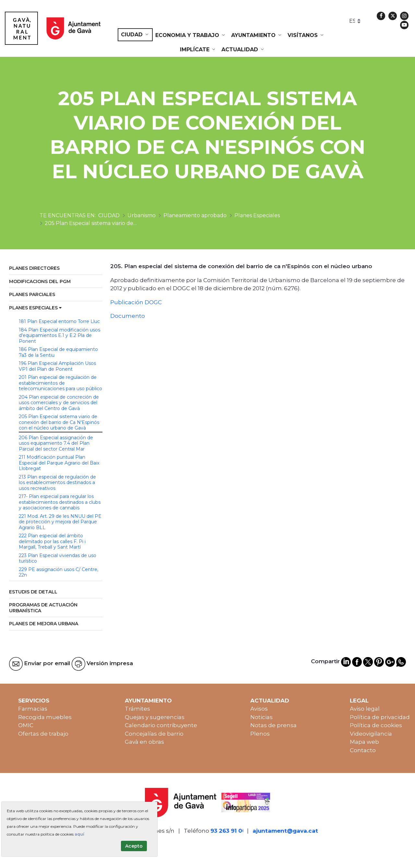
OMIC (25, 725)
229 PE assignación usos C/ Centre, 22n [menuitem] (58, 572)
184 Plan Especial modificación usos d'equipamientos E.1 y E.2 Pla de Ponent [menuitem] (59, 335)
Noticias (261, 717)
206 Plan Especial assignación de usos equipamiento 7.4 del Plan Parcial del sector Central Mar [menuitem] (56, 443)
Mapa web (364, 742)
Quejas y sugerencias (154, 717)
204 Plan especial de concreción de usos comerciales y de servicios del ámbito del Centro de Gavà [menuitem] (59, 402)
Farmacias (32, 708)
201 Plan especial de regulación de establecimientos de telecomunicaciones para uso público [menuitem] (60, 383)
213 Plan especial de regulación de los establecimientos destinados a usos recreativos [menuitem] (57, 482)
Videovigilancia (371, 733)
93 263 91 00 (228, 830)
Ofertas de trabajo (43, 733)
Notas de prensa (273, 725)
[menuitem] (135, 34)
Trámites (137, 708)
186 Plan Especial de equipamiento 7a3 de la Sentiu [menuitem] (58, 352)
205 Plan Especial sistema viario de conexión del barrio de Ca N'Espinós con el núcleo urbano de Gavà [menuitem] (59, 422)
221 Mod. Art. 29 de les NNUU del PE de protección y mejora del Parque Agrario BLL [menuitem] (60, 521)
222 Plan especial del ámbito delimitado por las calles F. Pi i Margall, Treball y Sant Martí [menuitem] (52, 541)
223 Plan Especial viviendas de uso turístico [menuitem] (57, 558)
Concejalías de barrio (154, 733)
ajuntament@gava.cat (285, 830)
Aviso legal (365, 708)
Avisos (259, 708)
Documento (127, 316)
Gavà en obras (144, 742)
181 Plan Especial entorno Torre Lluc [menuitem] (59, 321)
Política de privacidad (380, 717)
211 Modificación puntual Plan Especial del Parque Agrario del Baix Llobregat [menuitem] (59, 462)
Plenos (260, 733)
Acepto (134, 846)
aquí (79, 834)
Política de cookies (376, 725)
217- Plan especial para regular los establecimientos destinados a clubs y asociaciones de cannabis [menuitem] (60, 502)
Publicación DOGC (136, 302)
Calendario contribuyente (161, 725)
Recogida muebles (45, 717)
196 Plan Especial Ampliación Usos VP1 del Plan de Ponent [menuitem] (57, 366)
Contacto (363, 750)
